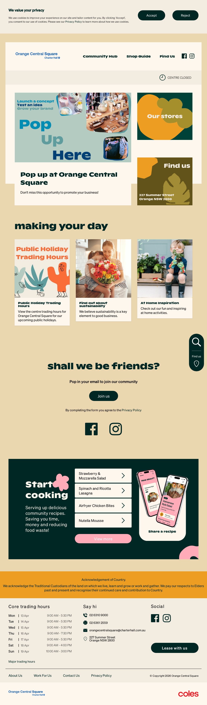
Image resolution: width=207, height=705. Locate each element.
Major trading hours (21, 661)
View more (103, 538)
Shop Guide (139, 56)
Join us (104, 395)
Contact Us (71, 675)
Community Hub (100, 56)
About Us (15, 675)
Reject (185, 15)
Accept (151, 15)
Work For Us (43, 675)
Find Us (167, 56)
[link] (38, 56)
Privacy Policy (73, 21)
